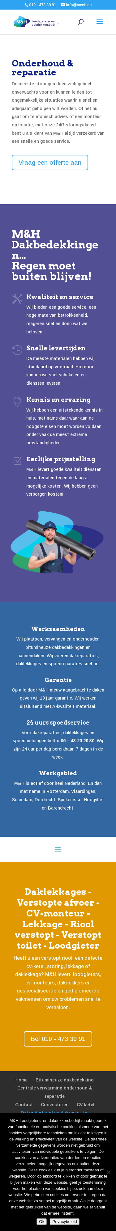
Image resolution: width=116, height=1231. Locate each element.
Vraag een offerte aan (50, 162)
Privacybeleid (64, 1221)
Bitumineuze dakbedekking (65, 1079)
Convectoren (55, 1104)
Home (21, 1079)
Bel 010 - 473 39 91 (58, 1038)
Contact (24, 1104)
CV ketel (85, 1104)
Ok (41, 1221)
